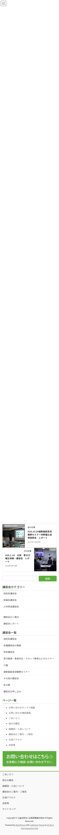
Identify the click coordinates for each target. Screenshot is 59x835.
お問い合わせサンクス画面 (22, 707)
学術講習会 (8, 651)
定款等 (12, 745)
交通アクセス (15, 739)
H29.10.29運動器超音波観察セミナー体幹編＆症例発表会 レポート (40, 534)
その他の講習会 (11, 678)
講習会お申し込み (12, 691)
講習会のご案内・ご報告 (21, 734)
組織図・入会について (20, 728)
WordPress (20, 825)
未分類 (6, 684)
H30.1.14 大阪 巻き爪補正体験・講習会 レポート (17, 558)
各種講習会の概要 (12, 645)
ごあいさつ (14, 718)
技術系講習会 (10, 593)
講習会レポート (11, 623)
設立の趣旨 (14, 723)
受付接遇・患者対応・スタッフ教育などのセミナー (28, 658)
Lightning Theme (37, 825)
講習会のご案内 (11, 617)
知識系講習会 (10, 600)
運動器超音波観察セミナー (16, 671)
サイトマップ (9, 808)
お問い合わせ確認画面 (20, 712)
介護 (5, 665)
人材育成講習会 (11, 606)
